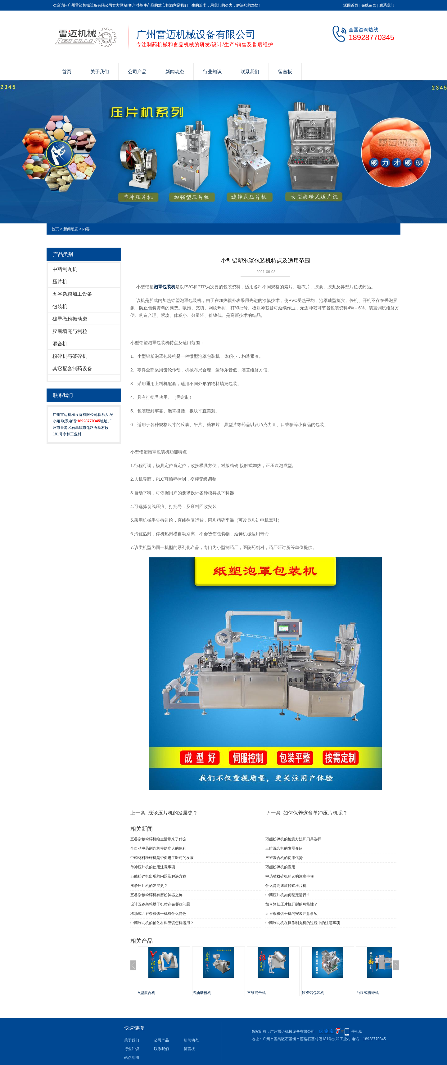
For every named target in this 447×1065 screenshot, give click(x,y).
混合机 (59, 343)
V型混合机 (152, 993)
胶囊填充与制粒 (69, 331)
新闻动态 (174, 71)
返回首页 (350, 5)
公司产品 (137, 71)
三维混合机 (262, 993)
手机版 (357, 1031)
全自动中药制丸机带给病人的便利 (158, 848)
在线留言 (368, 5)
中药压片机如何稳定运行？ (287, 895)
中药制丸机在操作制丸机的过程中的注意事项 (302, 923)
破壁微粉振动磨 (69, 318)
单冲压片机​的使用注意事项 (152, 867)
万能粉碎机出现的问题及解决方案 (158, 876)
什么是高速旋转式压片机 (285, 885)
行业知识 (212, 71)
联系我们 (386, 5)
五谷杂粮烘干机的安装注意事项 (291, 913)
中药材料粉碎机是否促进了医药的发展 (162, 858)
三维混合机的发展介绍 (284, 848)
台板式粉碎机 (374, 993)
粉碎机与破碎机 (69, 356)
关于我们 (99, 71)
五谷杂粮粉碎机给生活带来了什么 (158, 839)
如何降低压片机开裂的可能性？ (291, 904)
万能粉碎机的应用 (280, 867)
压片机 (59, 281)
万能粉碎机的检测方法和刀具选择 (293, 839)
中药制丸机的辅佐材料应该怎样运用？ (162, 923)
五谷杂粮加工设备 (72, 294)
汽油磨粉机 (208, 993)
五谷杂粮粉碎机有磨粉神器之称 (156, 895)
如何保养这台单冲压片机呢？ (315, 813)
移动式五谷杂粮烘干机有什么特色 (158, 913)
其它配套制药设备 (72, 368)
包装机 (59, 306)
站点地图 (131, 1057)
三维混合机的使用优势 (284, 858)
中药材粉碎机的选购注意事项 (289, 876)
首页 (66, 71)
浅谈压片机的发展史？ (173, 813)
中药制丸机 (64, 269)
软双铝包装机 (319, 993)
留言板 (285, 71)
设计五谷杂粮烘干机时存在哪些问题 (160, 904)
